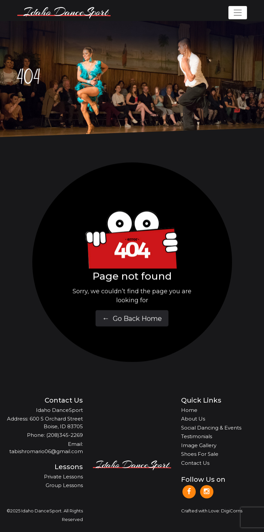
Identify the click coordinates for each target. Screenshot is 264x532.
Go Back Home (132, 323)
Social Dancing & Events (211, 428)
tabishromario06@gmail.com (46, 451)
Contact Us (195, 463)
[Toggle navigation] (237, 12)
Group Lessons (64, 485)
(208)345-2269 (64, 435)
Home (189, 410)
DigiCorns (231, 510)
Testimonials (196, 436)
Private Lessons (63, 476)
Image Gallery (198, 445)
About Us (193, 419)
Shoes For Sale (199, 454)
